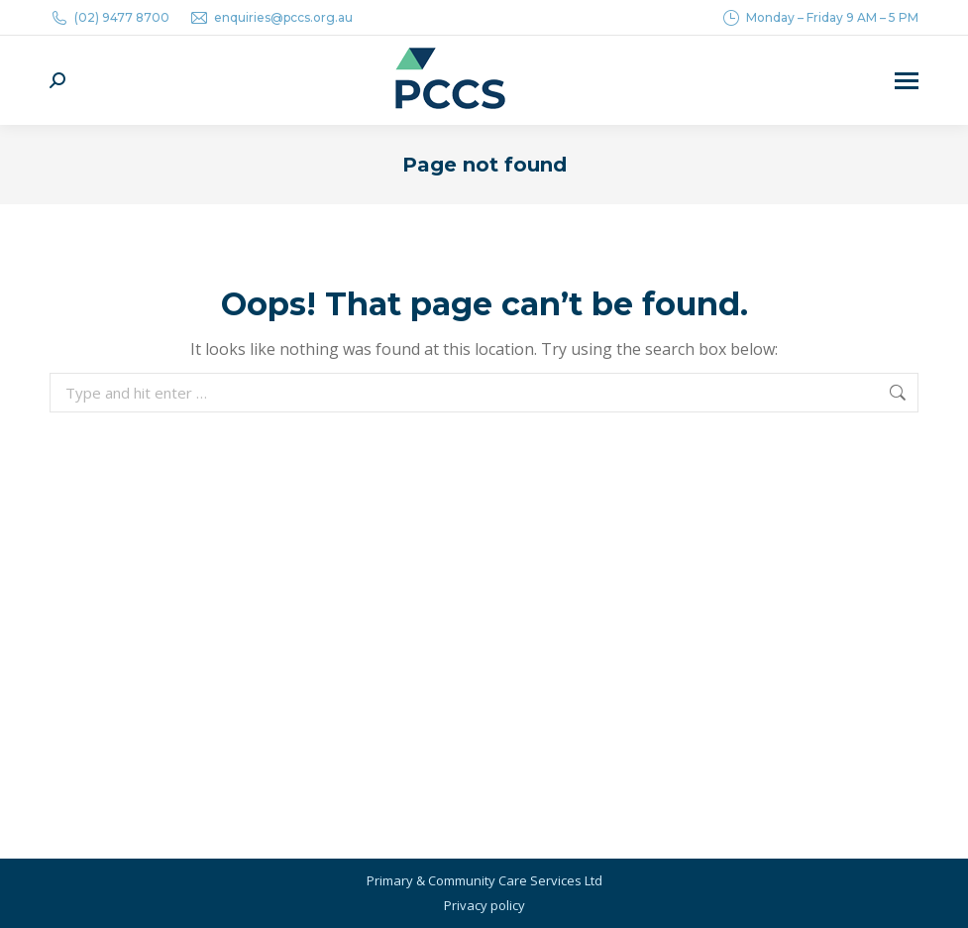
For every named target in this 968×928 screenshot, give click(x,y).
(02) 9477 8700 (109, 18)
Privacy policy (484, 905)
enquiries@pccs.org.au (271, 18)
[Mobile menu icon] (906, 80)
